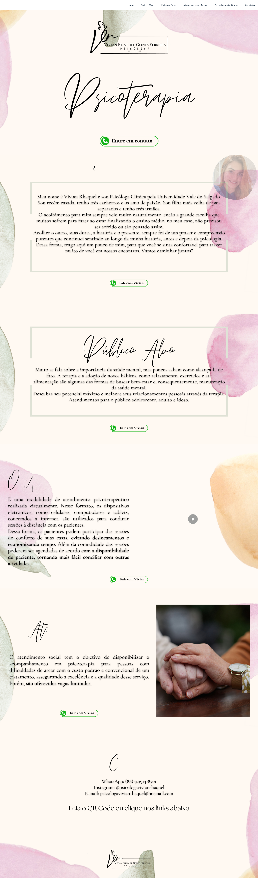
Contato (250, 5)
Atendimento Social (226, 5)
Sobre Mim (147, 5)
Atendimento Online (195, 5)
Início (130, 5)
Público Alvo (169, 5)
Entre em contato (132, 141)
